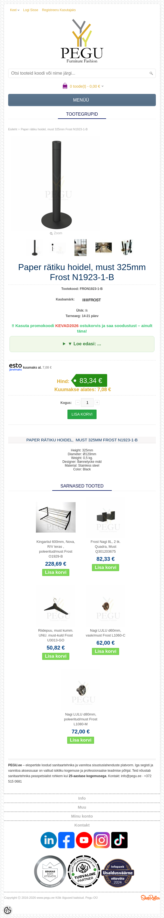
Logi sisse (30, 10)
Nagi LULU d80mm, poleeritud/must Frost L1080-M (80, 719)
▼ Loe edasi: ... (84, 343)
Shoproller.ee (150, 897)
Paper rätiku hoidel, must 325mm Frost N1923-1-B (54, 129)
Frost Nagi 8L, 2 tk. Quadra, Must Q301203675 (105, 546)
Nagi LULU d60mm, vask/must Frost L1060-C (105, 632)
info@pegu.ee (131, 776)
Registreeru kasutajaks (59, 10)
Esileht (12, 129)
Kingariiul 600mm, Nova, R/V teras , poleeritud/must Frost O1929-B (55, 549)
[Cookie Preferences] (8, 910)
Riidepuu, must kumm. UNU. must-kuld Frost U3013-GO (55, 635)
